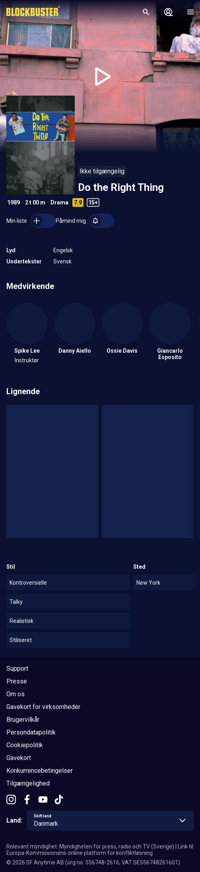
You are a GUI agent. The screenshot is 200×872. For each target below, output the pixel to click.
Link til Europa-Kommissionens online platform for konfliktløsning (99, 849)
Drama (59, 202)
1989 (13, 202)
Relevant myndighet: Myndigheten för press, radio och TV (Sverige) (90, 846)
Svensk (62, 261)
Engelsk (63, 250)
